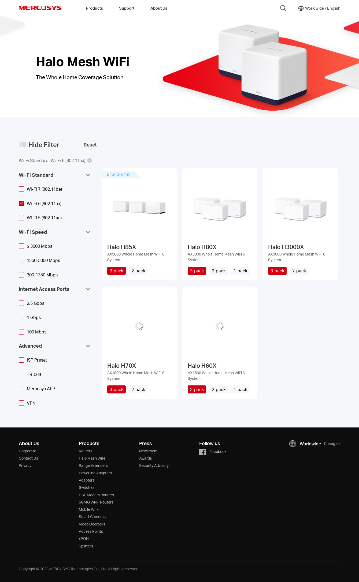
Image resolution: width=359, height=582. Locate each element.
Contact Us (28, 458)
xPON (84, 538)
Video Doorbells (92, 524)
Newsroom (148, 451)
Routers (85, 451)
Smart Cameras (92, 516)
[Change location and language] (319, 8)
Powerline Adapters (95, 473)
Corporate (27, 451)
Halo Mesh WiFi (92, 458)
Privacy (25, 465)
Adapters (86, 480)
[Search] (283, 8)
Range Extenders (93, 465)
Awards (145, 458)
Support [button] (126, 8)
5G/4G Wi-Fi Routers (96, 502)
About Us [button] (158, 8)
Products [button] (94, 8)
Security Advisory (154, 465)
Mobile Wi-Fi (89, 509)
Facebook (212, 451)
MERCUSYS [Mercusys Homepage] (40, 8)
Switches (86, 487)
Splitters (86, 546)
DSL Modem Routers (96, 495)
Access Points (91, 531)
